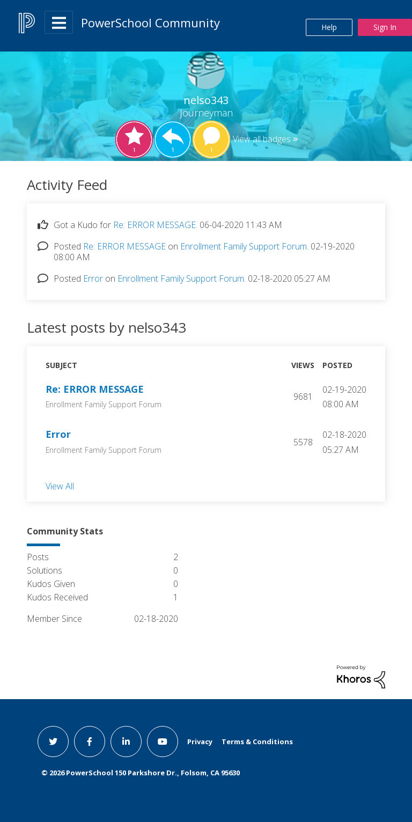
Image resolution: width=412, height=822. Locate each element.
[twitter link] (53, 741)
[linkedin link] (126, 741)
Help (329, 27)
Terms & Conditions (257, 741)
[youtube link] (162, 741)
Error (93, 278)
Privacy (199, 741)
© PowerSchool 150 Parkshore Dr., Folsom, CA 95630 (140, 772)
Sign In (384, 27)
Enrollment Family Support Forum (243, 246)
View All (60, 485)
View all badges (262, 139)
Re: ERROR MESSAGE (154, 225)
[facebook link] (89, 741)
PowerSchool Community (150, 22)
